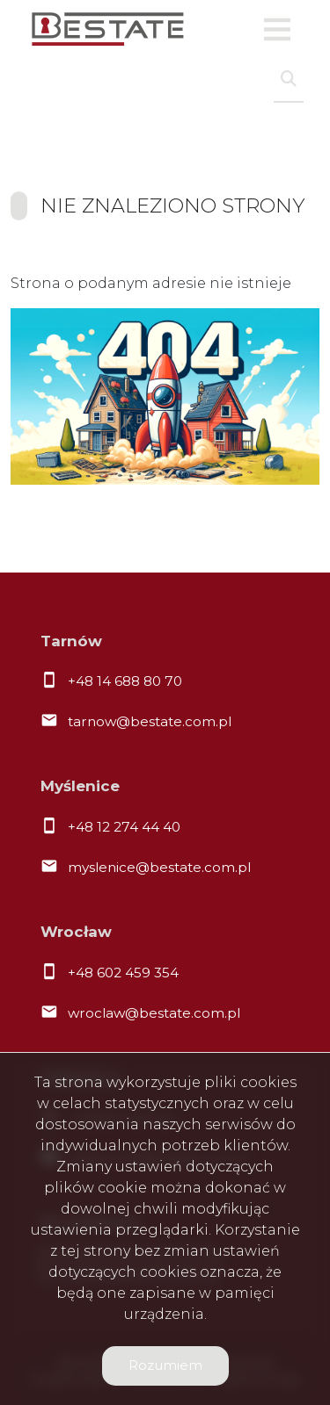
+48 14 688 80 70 (125, 681)
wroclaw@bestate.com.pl (154, 1013)
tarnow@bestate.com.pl (149, 721)
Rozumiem (165, 1365)
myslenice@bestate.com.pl (159, 867)
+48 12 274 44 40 (124, 826)
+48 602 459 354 (123, 972)
